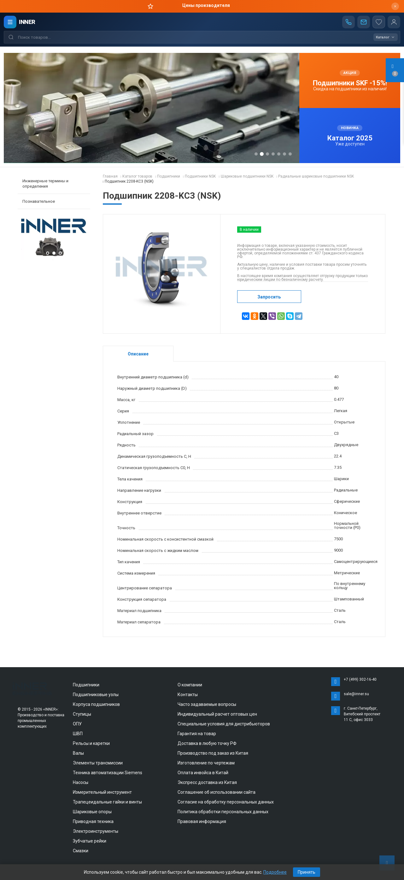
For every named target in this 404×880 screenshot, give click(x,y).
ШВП (78, 733)
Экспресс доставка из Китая (207, 782)
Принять (306, 872)
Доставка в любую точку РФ (207, 743)
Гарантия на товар (197, 733)
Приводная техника (93, 821)
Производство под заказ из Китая (213, 753)
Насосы (80, 782)
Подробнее (275, 872)
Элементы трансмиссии (98, 762)
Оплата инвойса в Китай (203, 772)
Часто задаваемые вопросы (207, 704)
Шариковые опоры (92, 811)
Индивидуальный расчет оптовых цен (217, 714)
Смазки (80, 850)
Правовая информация (202, 821)
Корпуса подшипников (96, 704)
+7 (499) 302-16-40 (360, 679)
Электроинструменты (95, 831)
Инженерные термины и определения (45, 184)
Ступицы (82, 714)
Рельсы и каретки (91, 743)
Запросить (269, 296)
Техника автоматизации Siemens (107, 772)
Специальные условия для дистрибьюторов (224, 723)
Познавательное (38, 201)
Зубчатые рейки (89, 840)
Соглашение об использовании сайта (216, 792)
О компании (190, 684)
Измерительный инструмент (102, 792)
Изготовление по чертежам (206, 762)
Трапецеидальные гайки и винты (107, 801)
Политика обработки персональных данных (223, 811)
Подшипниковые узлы (96, 694)
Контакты (188, 694)
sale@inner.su (356, 694)
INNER (27, 22)
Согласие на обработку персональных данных (226, 801)
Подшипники (86, 684)
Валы (78, 753)
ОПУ (77, 723)
